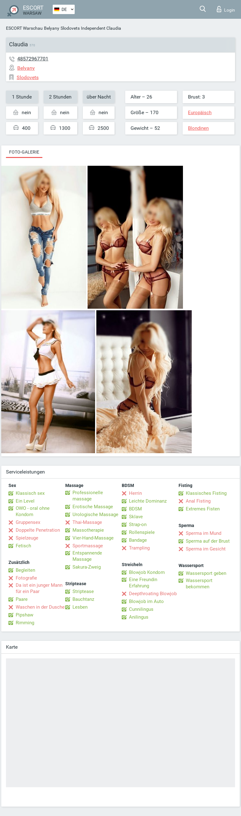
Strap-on (138, 524)
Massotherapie (88, 530)
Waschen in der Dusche (40, 607)
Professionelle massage (87, 496)
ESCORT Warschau (24, 28)
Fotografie (26, 578)
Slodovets (70, 28)
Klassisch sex (30, 493)
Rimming (25, 623)
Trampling (139, 548)
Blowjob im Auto (146, 601)
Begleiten (25, 570)
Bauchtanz (83, 599)
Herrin (135, 493)
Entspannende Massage (87, 556)
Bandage (138, 540)
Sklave (136, 517)
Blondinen (198, 128)
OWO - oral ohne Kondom (33, 511)
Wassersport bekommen (199, 584)
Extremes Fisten (203, 509)
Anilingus (138, 617)
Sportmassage (87, 546)
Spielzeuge (27, 538)
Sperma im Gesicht (206, 549)
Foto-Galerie (24, 152)
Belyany (51, 28)
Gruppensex (28, 522)
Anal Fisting (198, 501)
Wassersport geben (206, 573)
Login (226, 9)
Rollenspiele (142, 532)
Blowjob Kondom (147, 572)
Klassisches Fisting (206, 493)
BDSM (135, 509)
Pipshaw (24, 615)
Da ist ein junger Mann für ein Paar (39, 588)
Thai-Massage (87, 522)
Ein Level (25, 501)
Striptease (83, 591)
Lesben (80, 607)
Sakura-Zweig (86, 567)
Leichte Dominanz (148, 501)
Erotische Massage (92, 506)
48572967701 (32, 59)
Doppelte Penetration (38, 530)
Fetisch (23, 546)
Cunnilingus (141, 609)
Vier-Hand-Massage (93, 538)
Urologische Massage (95, 514)
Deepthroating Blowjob (153, 593)
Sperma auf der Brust (208, 541)
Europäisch (200, 112)
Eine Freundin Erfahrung (143, 583)
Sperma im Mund (203, 533)
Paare (22, 599)
